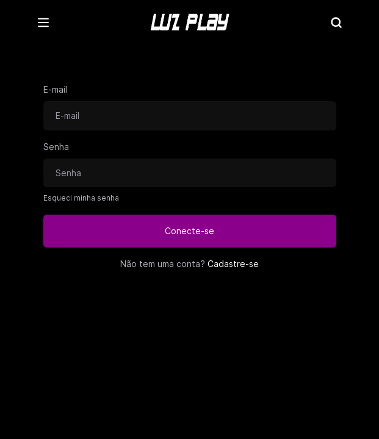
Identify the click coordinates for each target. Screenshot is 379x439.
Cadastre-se (233, 264)
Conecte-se (189, 231)
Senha (56, 146)
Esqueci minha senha (81, 197)
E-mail (55, 89)
